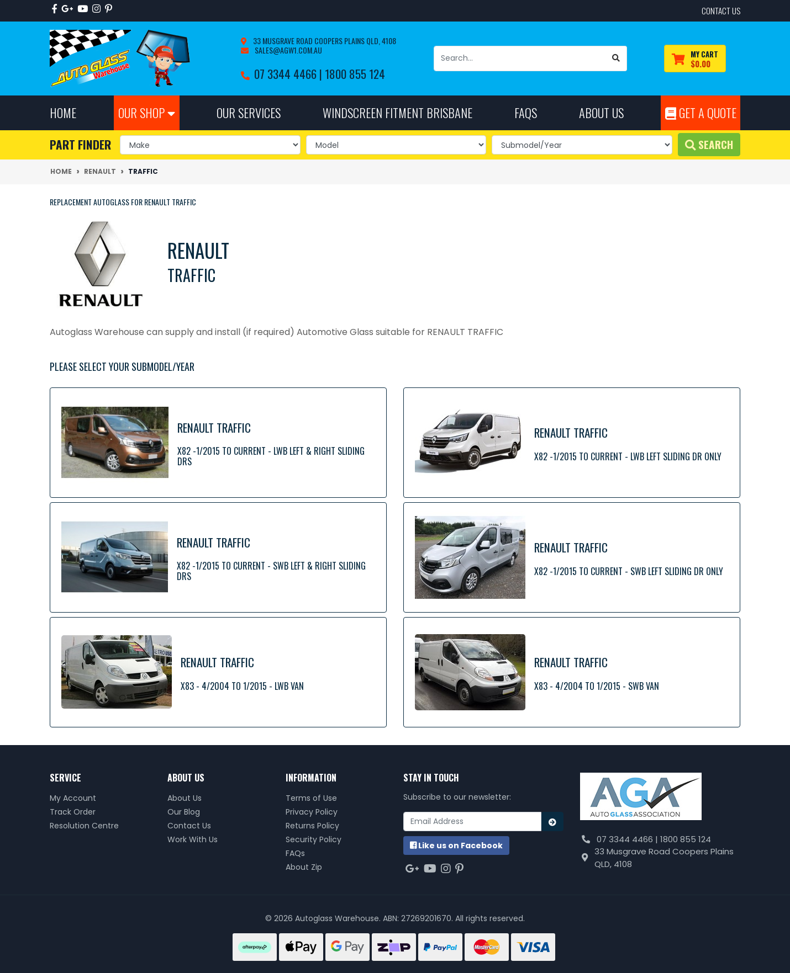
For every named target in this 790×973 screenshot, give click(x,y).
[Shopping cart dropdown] (695, 59)
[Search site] (616, 58)
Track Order (73, 811)
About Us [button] (601, 112)
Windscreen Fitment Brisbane (397, 112)
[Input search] (520, 58)
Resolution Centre (84, 825)
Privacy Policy (312, 811)
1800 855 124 (355, 73)
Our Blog (183, 811)
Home (63, 112)
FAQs (295, 853)
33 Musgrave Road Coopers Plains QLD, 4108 (323, 40)
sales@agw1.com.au (287, 50)
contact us (721, 10)
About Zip (304, 867)
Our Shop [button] (146, 112)
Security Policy (313, 839)
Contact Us (189, 825)
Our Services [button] (249, 112)
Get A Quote (700, 112)
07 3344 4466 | (289, 73)
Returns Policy (312, 825)
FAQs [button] (525, 112)
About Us (184, 798)
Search (709, 144)
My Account (73, 798)
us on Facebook (456, 845)
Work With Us (192, 839)
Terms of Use (311, 798)
